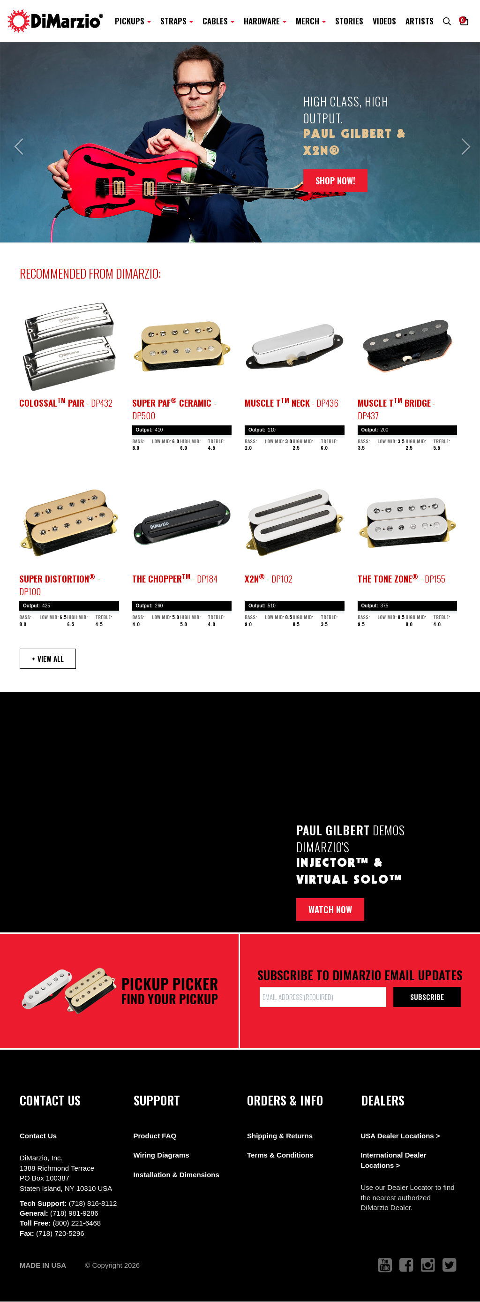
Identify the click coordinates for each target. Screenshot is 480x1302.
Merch (311, 21)
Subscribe (427, 997)
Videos (384, 21)
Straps (176, 21)
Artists (419, 21)
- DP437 (396, 409)
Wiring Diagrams (161, 1155)
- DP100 (59, 585)
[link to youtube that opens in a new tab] (385, 1265)
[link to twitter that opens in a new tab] (449, 1265)
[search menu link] (447, 21)
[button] (464, 21)
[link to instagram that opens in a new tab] (428, 1265)
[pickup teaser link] (69, 346)
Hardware (265, 21)
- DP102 (268, 578)
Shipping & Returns (280, 1136)
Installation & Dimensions (176, 1175)
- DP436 (291, 402)
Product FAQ (155, 1136)
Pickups (133, 21)
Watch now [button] (330, 909)
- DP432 (65, 402)
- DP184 (175, 578)
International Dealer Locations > (394, 1160)
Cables (218, 21)
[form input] (323, 997)
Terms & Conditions (280, 1155)
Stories (349, 21)
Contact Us (38, 1136)
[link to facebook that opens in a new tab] (406, 1265)
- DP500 (174, 409)
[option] (240, 142)
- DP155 (401, 578)
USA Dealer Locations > (400, 1136)
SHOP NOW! (335, 180)
